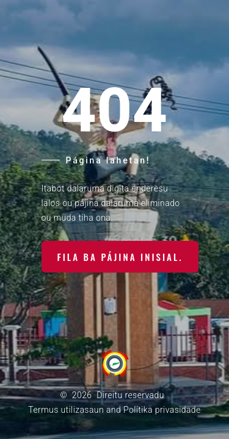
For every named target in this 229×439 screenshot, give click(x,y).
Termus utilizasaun (66, 410)
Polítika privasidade (162, 410)
